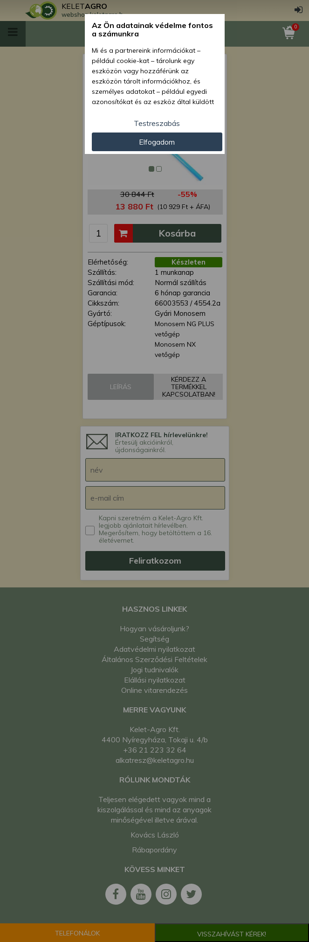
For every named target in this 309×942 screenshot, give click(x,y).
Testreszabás (157, 123)
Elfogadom (157, 142)
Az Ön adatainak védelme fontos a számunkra (152, 29)
